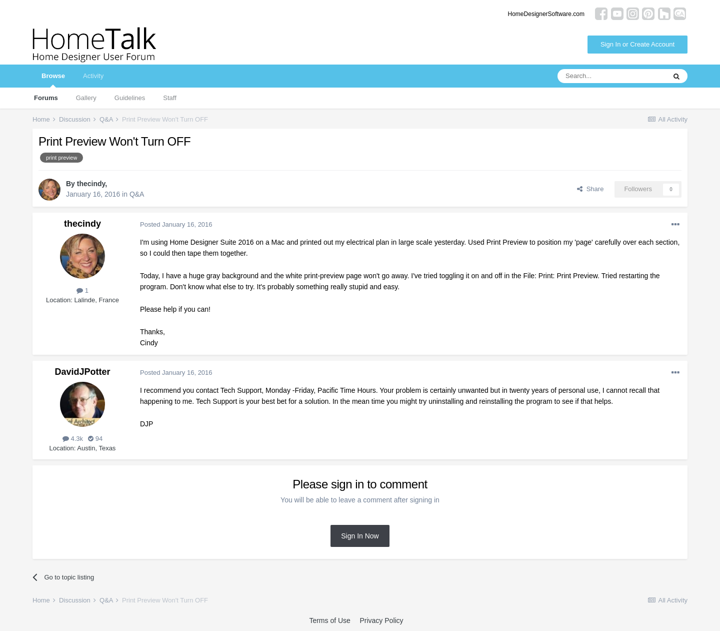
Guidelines (129, 98)
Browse (53, 80)
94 (95, 438)
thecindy (91, 184)
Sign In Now (359, 536)
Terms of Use (329, 620)
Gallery (86, 98)
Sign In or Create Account (637, 44)
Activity (93, 76)
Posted (176, 224)
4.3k (72, 438)
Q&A (137, 194)
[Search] (612, 76)
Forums (46, 98)
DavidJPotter (82, 372)
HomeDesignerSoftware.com (546, 14)
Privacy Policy (381, 620)
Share (590, 189)
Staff (169, 98)
